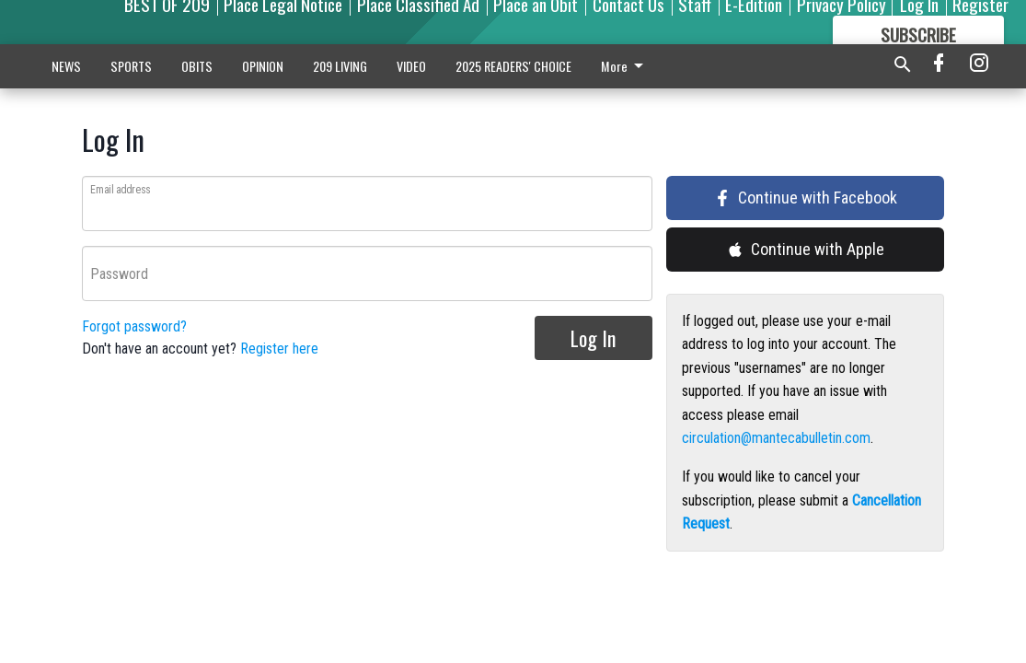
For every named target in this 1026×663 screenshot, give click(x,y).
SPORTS (131, 66)
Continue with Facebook (805, 197)
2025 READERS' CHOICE (513, 66)
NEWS (66, 66)
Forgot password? (134, 326)
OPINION (262, 66)
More (625, 65)
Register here (279, 348)
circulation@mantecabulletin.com (776, 438)
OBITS (197, 66)
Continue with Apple (805, 249)
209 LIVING (340, 66)
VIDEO (411, 66)
